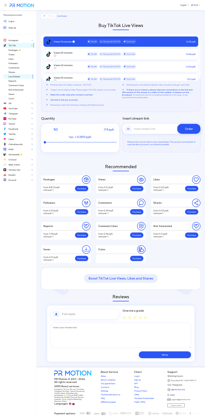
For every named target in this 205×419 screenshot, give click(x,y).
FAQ (104, 398)
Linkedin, (59, 399)
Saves (46, 249)
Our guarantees (109, 383)
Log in (138, 376)
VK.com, (74, 389)
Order (189, 129)
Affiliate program (109, 402)
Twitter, (58, 393)
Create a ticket (177, 405)
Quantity (48, 118)
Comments (105, 202)
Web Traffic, (80, 395)
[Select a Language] (184, 5)
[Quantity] (55, 129)
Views (101, 179)
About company (109, 380)
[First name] (89, 314)
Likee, (64, 393)
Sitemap (105, 391)
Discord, (75, 397)
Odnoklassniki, (73, 393)
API (137, 383)
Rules (104, 376)
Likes (156, 179)
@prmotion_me (179, 389)
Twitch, (74, 391)
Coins (101, 249)
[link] (161, 128)
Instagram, (59, 389)
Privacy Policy (141, 391)
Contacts (106, 387)
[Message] (121, 335)
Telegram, (59, 391)
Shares (157, 202)
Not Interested (162, 226)
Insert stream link (136, 118)
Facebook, (81, 391)
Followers (49, 202)
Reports (48, 226)
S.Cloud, (71, 395)
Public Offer (140, 402)
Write (173, 354)
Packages (49, 179)
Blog (137, 387)
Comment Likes (108, 226)
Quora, (82, 397)
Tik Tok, (67, 389)
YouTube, (82, 389)
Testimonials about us (111, 394)
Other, (65, 401)
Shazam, (58, 401)
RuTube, (67, 391)
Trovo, (65, 399)
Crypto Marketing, (75, 399)
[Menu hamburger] (6, 5)
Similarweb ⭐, (61, 395)
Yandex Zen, (60, 397)
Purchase (81, 188)
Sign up (138, 380)
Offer (137, 394)
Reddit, (68, 397)
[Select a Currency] (195, 5)
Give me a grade (133, 310)
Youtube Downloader (145, 398)
